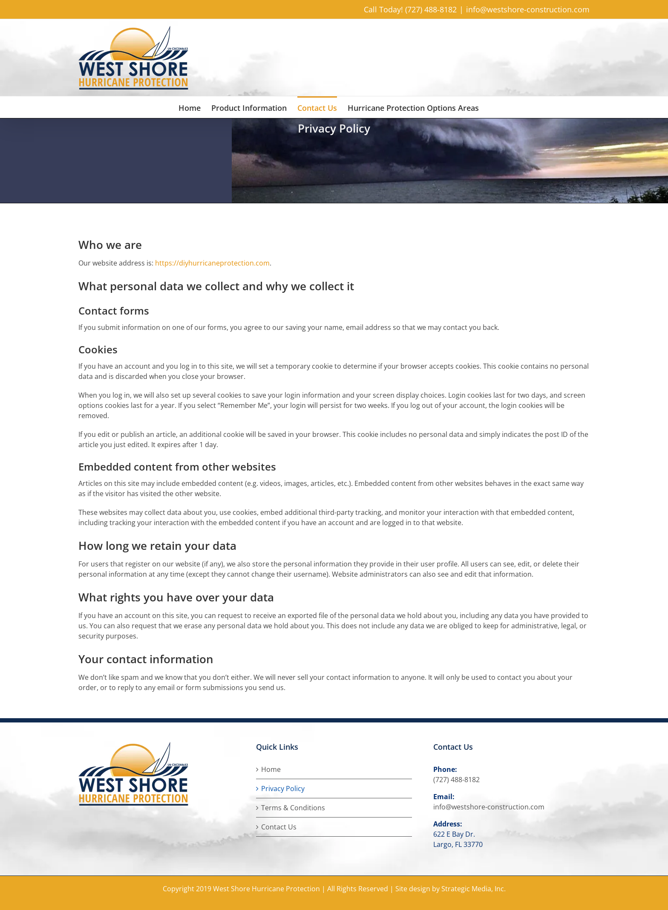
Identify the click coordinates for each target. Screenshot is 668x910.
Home (271, 769)
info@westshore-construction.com (528, 9)
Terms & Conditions (293, 807)
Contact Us (279, 827)
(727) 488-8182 (456, 779)
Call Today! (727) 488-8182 (410, 9)
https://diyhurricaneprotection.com (212, 263)
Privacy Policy (283, 788)
